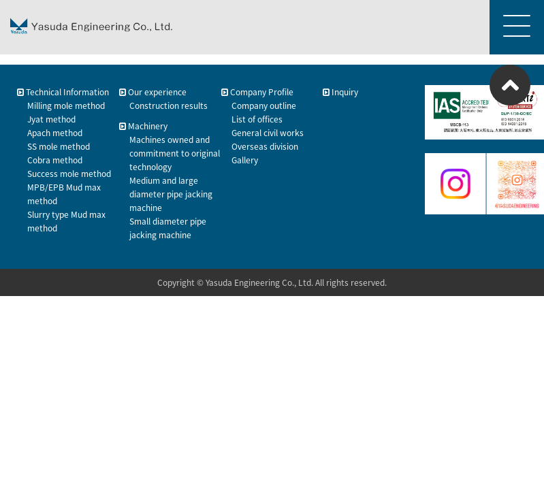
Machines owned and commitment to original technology (174, 153)
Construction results (168, 105)
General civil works (267, 133)
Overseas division (264, 146)
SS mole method (58, 146)
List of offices (257, 119)
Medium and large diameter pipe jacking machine (170, 194)
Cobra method (54, 160)
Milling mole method (66, 105)
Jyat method (51, 119)
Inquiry (340, 92)
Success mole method (69, 173)
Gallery (244, 160)
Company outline (263, 105)
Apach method (54, 133)
